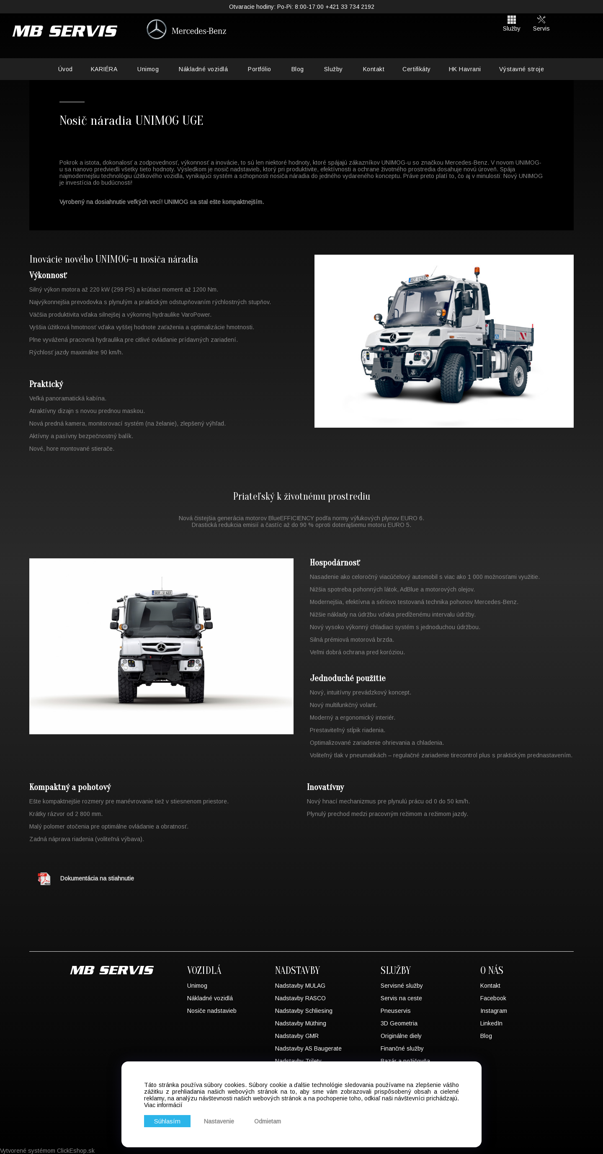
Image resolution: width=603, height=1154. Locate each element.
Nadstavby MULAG (300, 985)
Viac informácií (163, 1103)
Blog (297, 69)
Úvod (65, 69)
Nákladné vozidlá (203, 69)
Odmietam (271, 1120)
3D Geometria (399, 1023)
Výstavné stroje (521, 69)
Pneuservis (396, 1010)
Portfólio (259, 69)
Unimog (148, 69)
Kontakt (374, 69)
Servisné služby (402, 985)
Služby (333, 69)
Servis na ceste (401, 998)
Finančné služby (402, 1048)
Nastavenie (223, 1120)
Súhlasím (169, 1120)
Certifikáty (416, 69)
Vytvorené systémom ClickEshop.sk (47, 1150)
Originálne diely (401, 1036)
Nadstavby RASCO (300, 998)
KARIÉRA (104, 69)
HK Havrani (465, 69)
